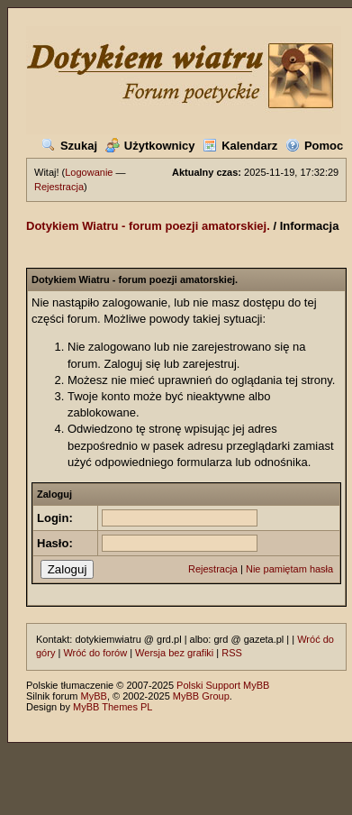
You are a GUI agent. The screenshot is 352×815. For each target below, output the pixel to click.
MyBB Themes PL (112, 706)
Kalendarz (240, 145)
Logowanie (89, 172)
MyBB (94, 696)
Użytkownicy (150, 145)
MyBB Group (201, 696)
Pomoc (314, 145)
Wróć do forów (95, 652)
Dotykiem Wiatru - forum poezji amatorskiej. (148, 226)
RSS (231, 652)
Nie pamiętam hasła (289, 568)
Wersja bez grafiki (174, 652)
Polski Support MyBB (222, 685)
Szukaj (69, 145)
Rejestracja (59, 186)
